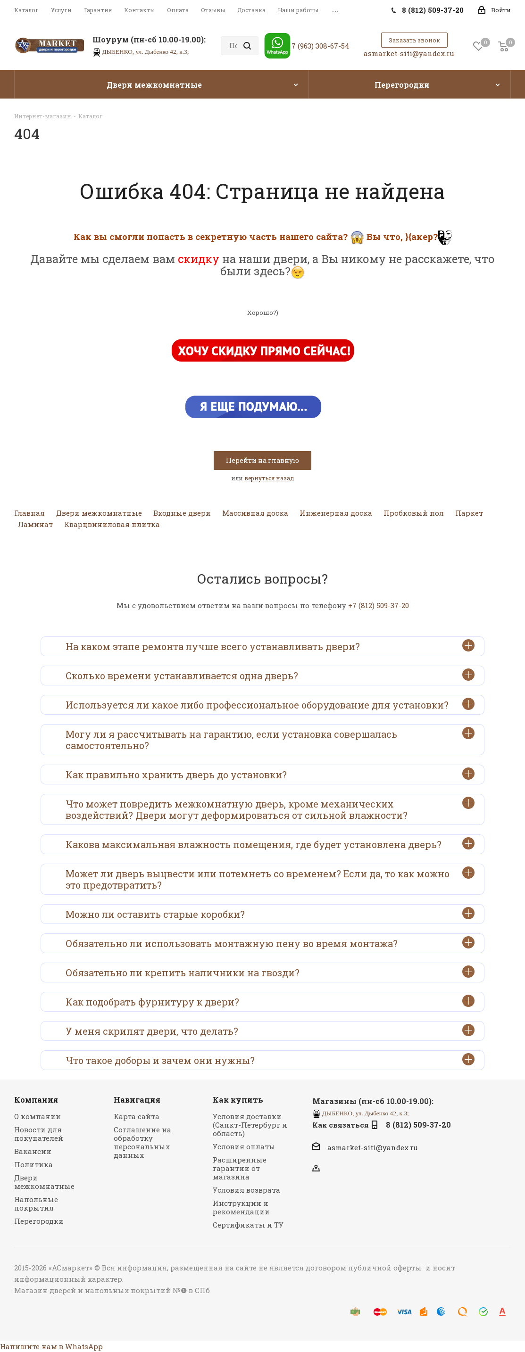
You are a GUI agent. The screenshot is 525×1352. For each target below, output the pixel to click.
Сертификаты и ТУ (248, 1224)
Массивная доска (255, 513)
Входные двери (182, 513)
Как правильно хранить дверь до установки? (270, 774)
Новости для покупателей (38, 1134)
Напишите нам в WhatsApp (51, 1346)
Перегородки (39, 1221)
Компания (36, 1100)
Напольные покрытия (36, 1203)
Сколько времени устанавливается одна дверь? (270, 675)
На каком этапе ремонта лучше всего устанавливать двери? (270, 645)
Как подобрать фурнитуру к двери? (270, 1001)
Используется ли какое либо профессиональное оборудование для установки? (270, 704)
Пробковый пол (413, 513)
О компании (37, 1116)
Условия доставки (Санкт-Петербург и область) (250, 1125)
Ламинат (35, 524)
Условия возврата (246, 1190)
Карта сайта (136, 1116)
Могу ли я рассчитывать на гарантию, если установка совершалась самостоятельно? (270, 739)
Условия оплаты (244, 1146)
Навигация (137, 1100)
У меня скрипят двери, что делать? (270, 1030)
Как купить (238, 1100)
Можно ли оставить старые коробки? (270, 913)
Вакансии (32, 1151)
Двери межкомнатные (99, 513)
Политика (33, 1164)
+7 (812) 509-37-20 (378, 605)
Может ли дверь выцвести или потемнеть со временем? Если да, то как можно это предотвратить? (270, 878)
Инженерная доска (336, 513)
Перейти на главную (262, 460)
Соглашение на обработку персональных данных (142, 1142)
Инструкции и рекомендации (241, 1207)
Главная (29, 513)
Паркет (469, 513)
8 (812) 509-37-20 (418, 1124)
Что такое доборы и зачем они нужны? (270, 1059)
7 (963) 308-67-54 (321, 45)
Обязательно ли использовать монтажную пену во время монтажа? (270, 942)
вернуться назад (269, 478)
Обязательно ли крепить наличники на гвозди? (270, 972)
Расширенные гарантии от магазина (240, 1168)
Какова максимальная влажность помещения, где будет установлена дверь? (270, 843)
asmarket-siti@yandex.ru (409, 53)
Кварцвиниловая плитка (112, 524)
